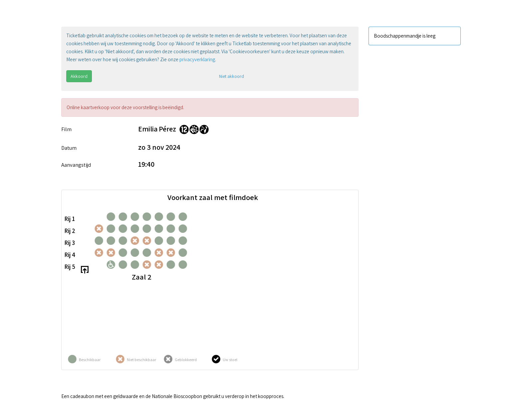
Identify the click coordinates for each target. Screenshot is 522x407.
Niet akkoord (231, 76)
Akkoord (79, 76)
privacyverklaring (197, 59)
